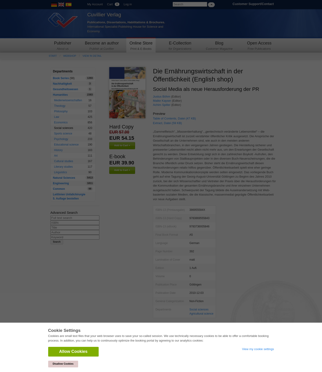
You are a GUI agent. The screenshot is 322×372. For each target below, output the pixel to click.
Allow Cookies (73, 351)
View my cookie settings (258, 349)
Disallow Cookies (63, 363)
